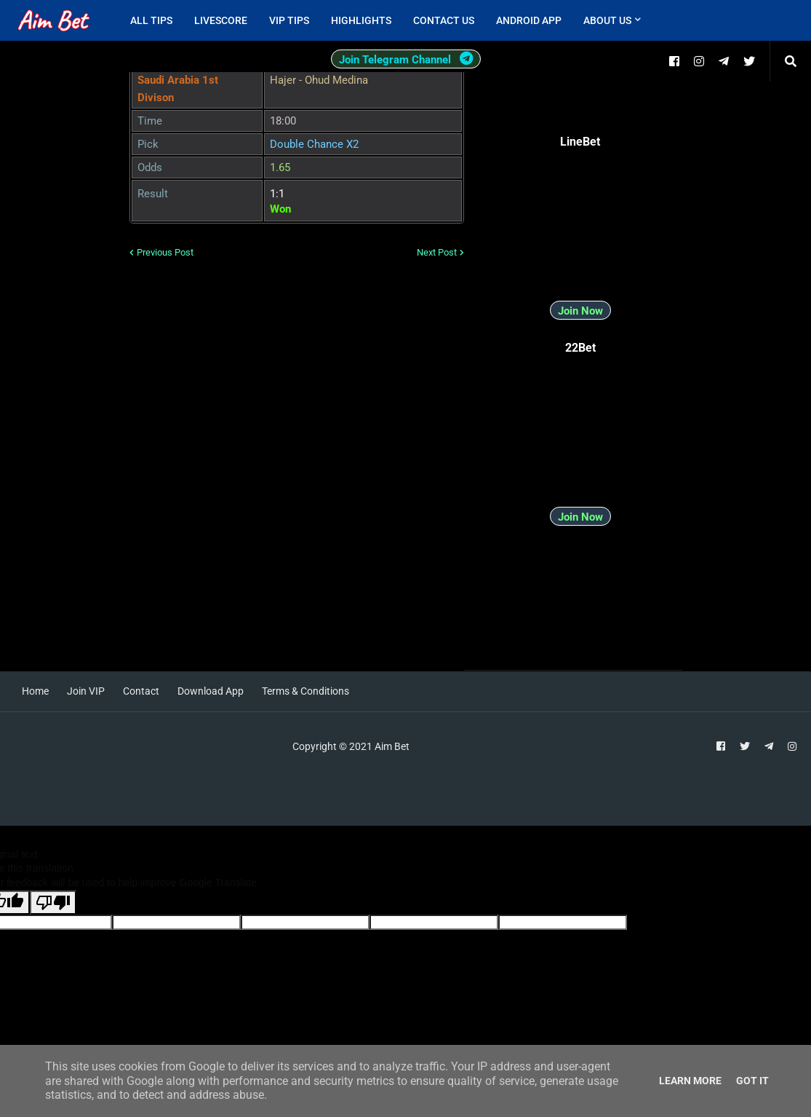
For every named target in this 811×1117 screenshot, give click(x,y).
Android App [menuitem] (529, 20)
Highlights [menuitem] (361, 20)
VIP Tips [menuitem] (289, 20)
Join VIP (86, 691)
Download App (210, 691)
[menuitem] (663, 20)
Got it (752, 1080)
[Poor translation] (53, 903)
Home (35, 691)
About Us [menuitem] (607, 20)
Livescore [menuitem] (220, 20)
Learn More (690, 1080)
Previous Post (165, 252)
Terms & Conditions (305, 691)
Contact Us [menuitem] (443, 20)
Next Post (437, 252)
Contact (141, 691)
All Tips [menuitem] (151, 20)
